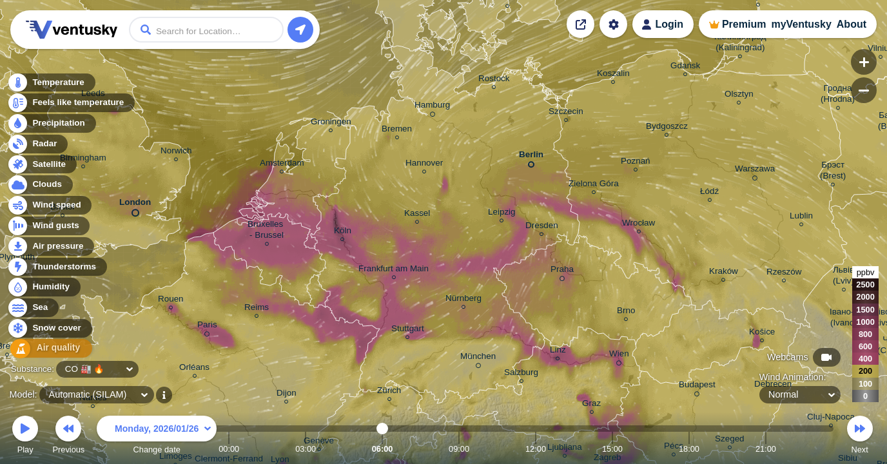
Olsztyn (739, 95)
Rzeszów (784, 273)
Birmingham (83, 159)
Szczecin (566, 113)
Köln (342, 232)
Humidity (43, 288)
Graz (591, 405)
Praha (562, 271)
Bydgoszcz (667, 128)
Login (669, 24)
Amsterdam (282, 164)
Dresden (541, 227)
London (135, 205)
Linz (558, 351)
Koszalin (613, 75)
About (851, 24)
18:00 (689, 449)
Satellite (41, 165)
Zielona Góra (594, 185)
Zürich (389, 392)
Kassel (417, 215)
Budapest (697, 387)
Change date (157, 436)
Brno (626, 312)
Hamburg (432, 107)
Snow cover (49, 329)
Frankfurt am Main (393, 270)
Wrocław (638, 224)
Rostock (494, 80)
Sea (32, 309)
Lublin (801, 217)
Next (860, 436)
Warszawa (755, 171)
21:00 (765, 449)
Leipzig (502, 213)
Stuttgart (407, 330)
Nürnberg (463, 300)
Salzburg (521, 374)
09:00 (459, 449)
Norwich (176, 152)
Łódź (709, 193)
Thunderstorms (56, 267)
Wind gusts (48, 227)
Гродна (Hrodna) (838, 95)
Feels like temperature (70, 104)
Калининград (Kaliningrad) (740, 44)
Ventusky (70, 29)
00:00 (229, 449)
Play (25, 436)
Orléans (194, 369)
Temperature (50, 83)
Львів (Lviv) (843, 277)
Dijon (287, 394)
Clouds (39, 186)
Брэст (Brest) (833, 172)
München (478, 358)
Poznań (635, 162)
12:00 (535, 449)
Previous (68, 436)
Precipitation (51, 124)
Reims (256, 309)
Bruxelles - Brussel (267, 231)
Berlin (531, 157)
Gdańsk (685, 67)
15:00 (612, 449)
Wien (619, 356)
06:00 (382, 449)
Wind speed (49, 206)
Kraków (723, 273)
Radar (37, 144)
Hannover (424, 164)
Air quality (46, 349)
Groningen (331, 123)
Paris (207, 327)
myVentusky (801, 24)
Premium (744, 24)
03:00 (305, 449)
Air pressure (50, 247)
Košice (762, 333)
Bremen (397, 130)
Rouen (171, 300)
